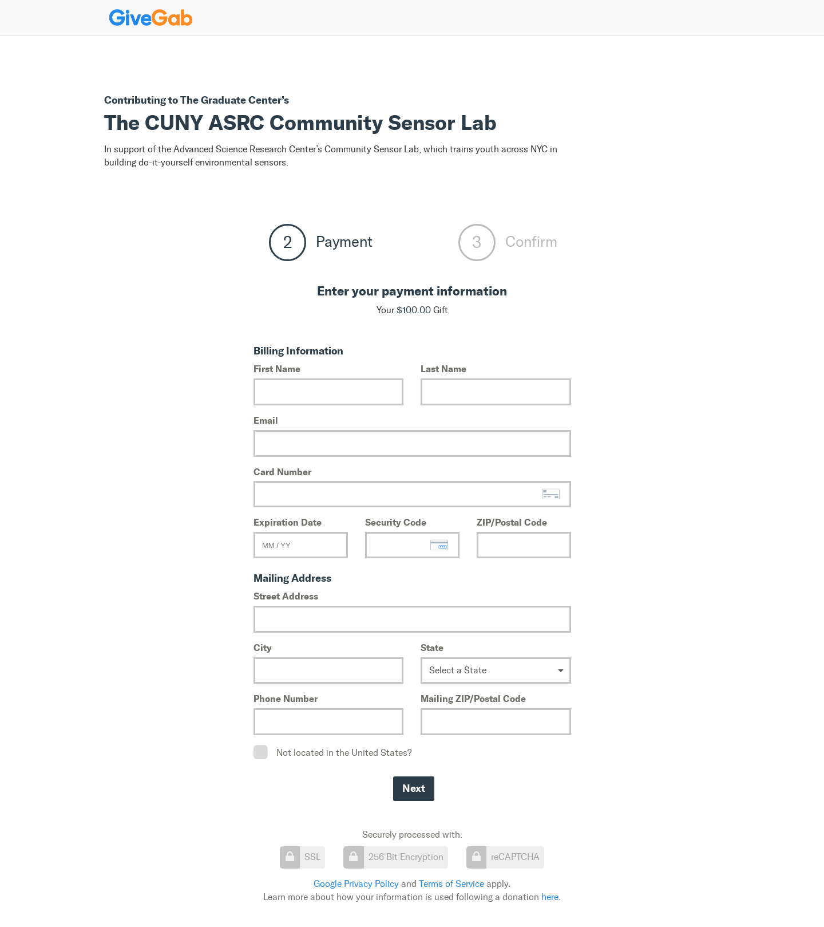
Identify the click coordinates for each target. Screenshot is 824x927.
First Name (276, 368)
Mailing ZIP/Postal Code (473, 698)
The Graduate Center (231, 99)
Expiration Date (287, 522)
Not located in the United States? (343, 752)
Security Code (395, 522)
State (432, 647)
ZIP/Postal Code (512, 522)
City (262, 647)
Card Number (282, 472)
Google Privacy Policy (356, 883)
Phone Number (285, 698)
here (549, 897)
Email (265, 420)
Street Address (285, 596)
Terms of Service (451, 883)
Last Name (443, 368)
